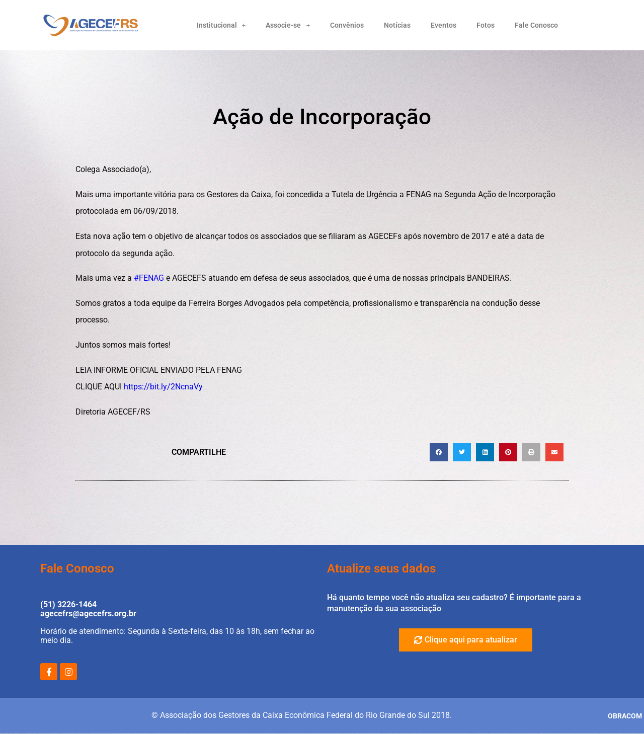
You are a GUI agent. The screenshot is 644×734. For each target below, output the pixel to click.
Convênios (347, 25)
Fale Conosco (536, 25)
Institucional (221, 25)
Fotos (485, 25)
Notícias (397, 25)
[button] (439, 452)
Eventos (443, 25)
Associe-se (288, 25)
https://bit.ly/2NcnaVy (163, 386)
